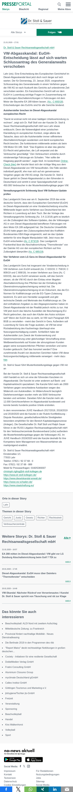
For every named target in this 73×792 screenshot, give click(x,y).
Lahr (5, 504)
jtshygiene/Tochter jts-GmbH (20, 693)
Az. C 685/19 (36, 251)
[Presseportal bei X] (23, 766)
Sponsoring (11, 709)
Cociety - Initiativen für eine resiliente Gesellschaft (31, 656)
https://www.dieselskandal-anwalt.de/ (22, 478)
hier (5, 360)
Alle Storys (18, 32)
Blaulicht (24, 9)
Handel (9, 719)
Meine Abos (64, 9)
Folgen (54, 32)
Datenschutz (10, 781)
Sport (8, 735)
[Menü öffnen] (68, 4)
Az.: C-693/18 (55, 101)
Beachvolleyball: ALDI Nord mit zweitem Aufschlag (31, 623)
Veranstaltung (12, 703)
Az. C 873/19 (31, 241)
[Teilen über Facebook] (6, 789)
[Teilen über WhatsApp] (30, 789)
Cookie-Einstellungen (15, 785)
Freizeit (9, 698)
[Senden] (67, 789)
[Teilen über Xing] (43, 789)
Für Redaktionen (44, 771)
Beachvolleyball (13, 714)
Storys (5, 9)
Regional (43, 9)
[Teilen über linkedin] (55, 789)
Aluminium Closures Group (19, 672)
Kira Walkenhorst (14, 724)
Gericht (7, 517)
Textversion (10, 778)
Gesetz (29, 517)
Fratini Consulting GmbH (18, 667)
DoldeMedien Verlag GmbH (19, 662)
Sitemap (40, 781)
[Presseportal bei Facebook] (19, 766)
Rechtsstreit (55, 517)
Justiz (18, 517)
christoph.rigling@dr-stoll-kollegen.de (22, 471)
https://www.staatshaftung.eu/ (18, 485)
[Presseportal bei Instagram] (27, 766)
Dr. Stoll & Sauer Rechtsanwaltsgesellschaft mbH (28, 47)
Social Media (42, 785)
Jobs (38, 778)
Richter (41, 517)
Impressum (9, 771)
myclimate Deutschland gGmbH (21, 677)
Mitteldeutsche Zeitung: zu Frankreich (24, 628)
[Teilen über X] (18, 789)
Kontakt (8, 774)
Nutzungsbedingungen (47, 774)
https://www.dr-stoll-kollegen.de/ (19, 475)
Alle (67, 537)
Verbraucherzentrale (13, 524)
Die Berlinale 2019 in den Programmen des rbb (29, 642)
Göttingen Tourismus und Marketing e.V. (26, 688)
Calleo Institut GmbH (16, 683)
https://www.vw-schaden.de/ (17, 482)
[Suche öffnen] (59, 4)
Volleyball (10, 730)
